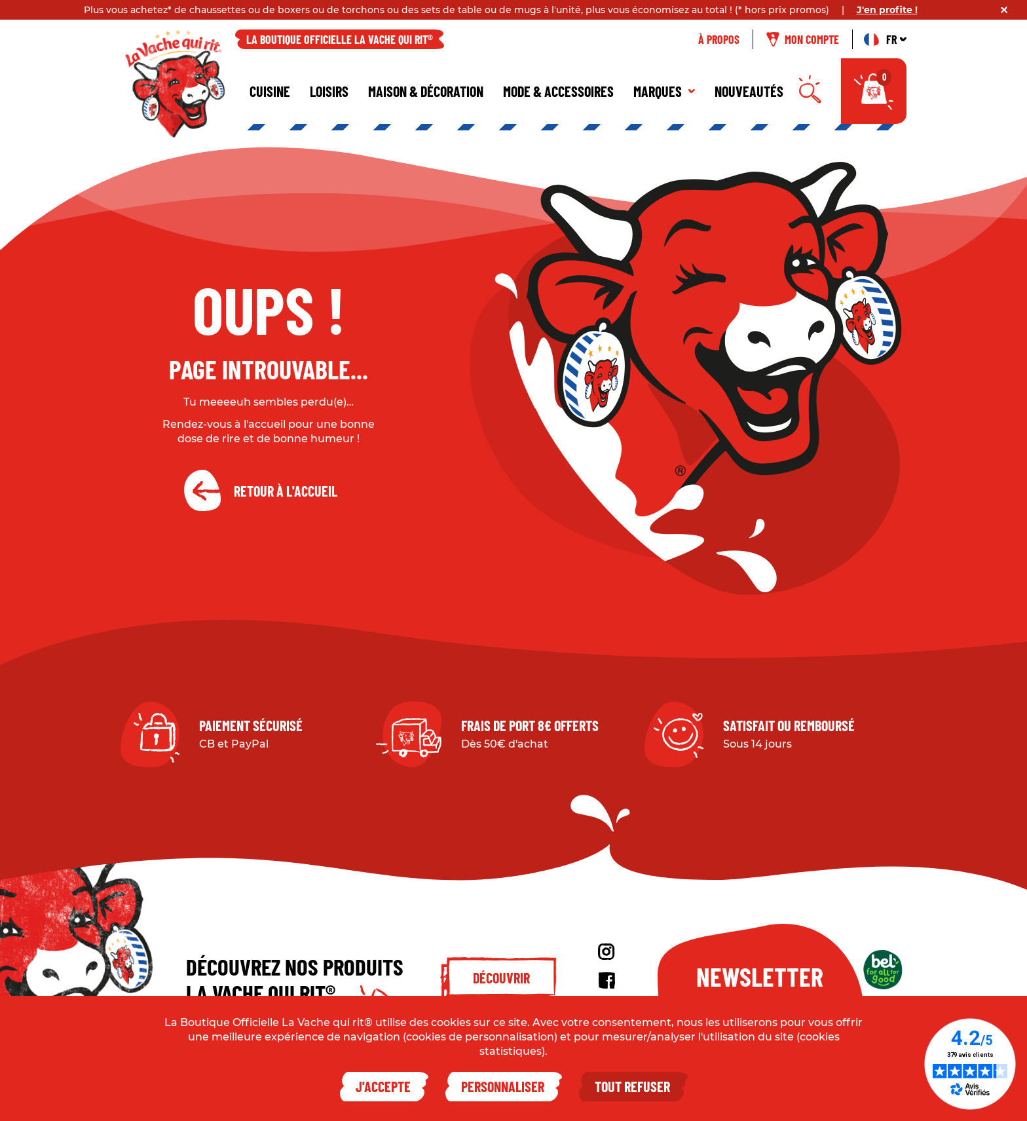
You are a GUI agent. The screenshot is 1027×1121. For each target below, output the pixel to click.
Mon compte (802, 39)
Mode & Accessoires (558, 91)
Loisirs (329, 91)
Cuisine (270, 91)
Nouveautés (749, 91)
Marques (664, 91)
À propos (718, 39)
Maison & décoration (425, 91)
